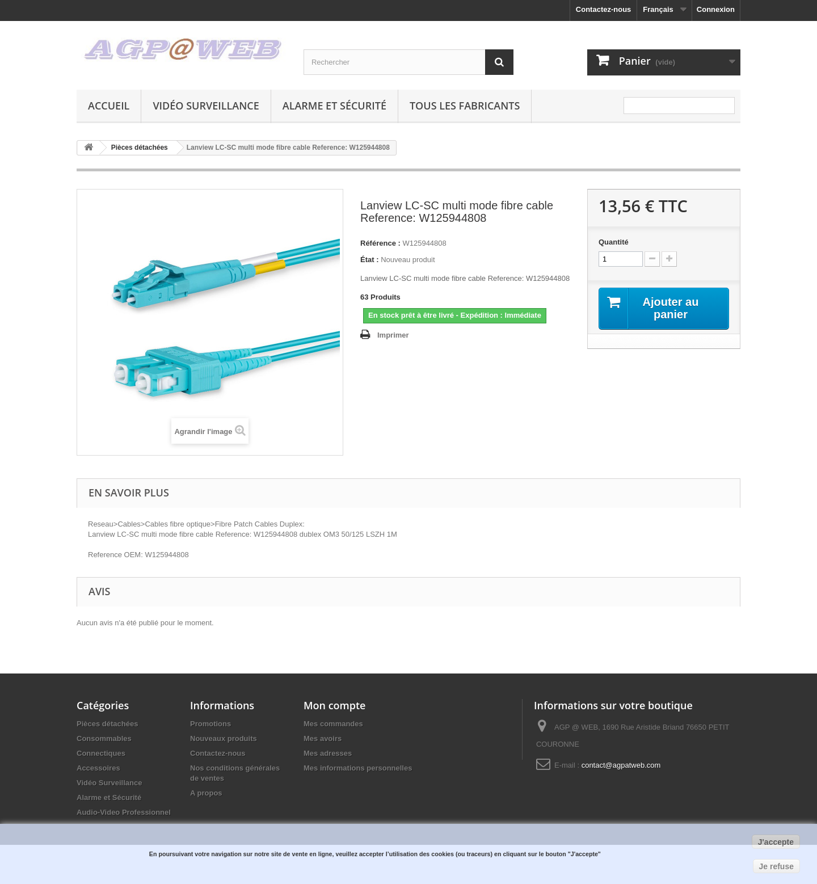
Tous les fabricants (465, 105)
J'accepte (776, 842)
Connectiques (101, 753)
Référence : (380, 243)
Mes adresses (328, 753)
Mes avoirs (323, 738)
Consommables (104, 738)
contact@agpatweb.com (621, 765)
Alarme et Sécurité (334, 105)
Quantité (614, 242)
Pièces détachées (107, 723)
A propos (206, 793)
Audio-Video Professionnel (124, 812)
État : (369, 259)
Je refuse (776, 866)
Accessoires (98, 768)
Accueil (108, 105)
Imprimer (393, 335)
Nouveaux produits (223, 738)
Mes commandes (333, 723)
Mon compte (334, 705)
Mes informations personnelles (358, 768)
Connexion (716, 9)
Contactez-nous (603, 9)
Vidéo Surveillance (206, 105)
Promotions (210, 723)
